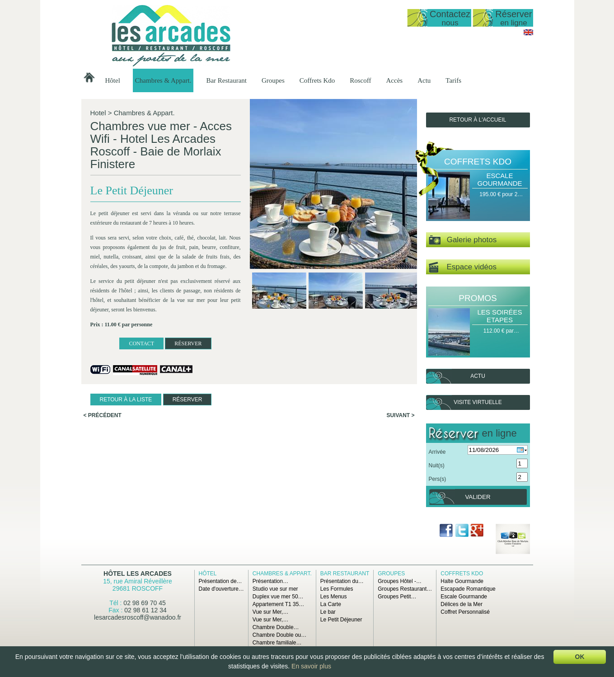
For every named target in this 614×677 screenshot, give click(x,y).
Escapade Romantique (468, 589)
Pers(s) (437, 479)
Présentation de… (220, 581)
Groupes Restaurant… (405, 589)
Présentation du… (342, 581)
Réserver (513, 18)
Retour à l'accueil (477, 120)
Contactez (450, 18)
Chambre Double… (276, 627)
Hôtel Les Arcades (137, 573)
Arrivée (437, 452)
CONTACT (141, 343)
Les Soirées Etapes (499, 316)
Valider (477, 497)
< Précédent (103, 415)
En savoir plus (311, 666)
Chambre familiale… (277, 642)
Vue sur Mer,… (271, 612)
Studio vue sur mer (275, 589)
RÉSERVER (188, 343)
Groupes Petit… (397, 596)
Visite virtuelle (478, 402)
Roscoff (360, 80)
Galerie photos (463, 240)
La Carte (330, 604)
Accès (394, 80)
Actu (424, 80)
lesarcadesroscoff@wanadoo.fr (137, 617)
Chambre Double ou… (279, 635)
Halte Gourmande (462, 581)
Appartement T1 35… (279, 604)
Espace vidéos (463, 267)
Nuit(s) (437, 465)
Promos (478, 298)
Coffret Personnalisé (465, 612)
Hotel (98, 113)
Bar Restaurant (226, 80)
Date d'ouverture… (221, 589)
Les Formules (336, 589)
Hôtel (112, 80)
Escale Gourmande (499, 179)
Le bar (328, 612)
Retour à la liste (126, 399)
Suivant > (400, 415)
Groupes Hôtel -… (400, 581)
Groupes (273, 80)
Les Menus (333, 596)
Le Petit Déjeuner (341, 619)
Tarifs (453, 80)
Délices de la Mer (462, 604)
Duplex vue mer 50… (278, 596)
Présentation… (270, 581)
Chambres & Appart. (163, 80)
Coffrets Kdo (317, 80)
